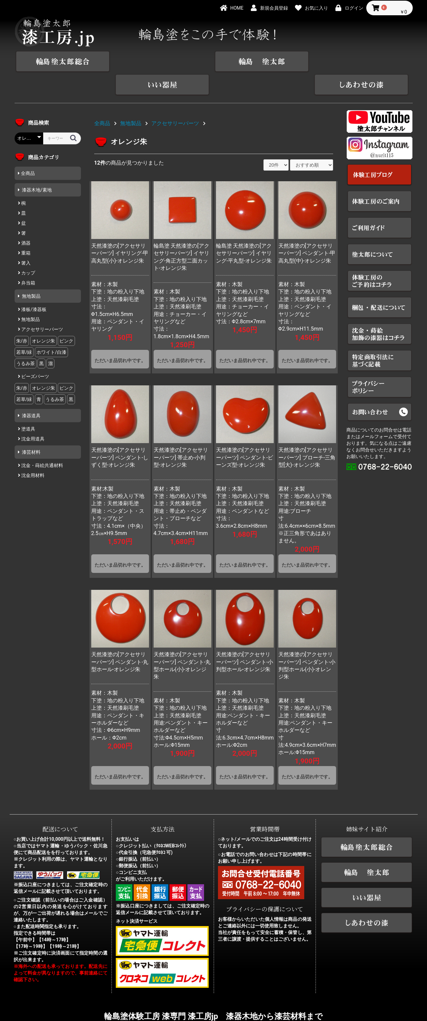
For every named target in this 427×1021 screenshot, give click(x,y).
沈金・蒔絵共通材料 (41, 442)
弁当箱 (27, 259)
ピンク (66, 317)
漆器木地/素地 (36, 166)
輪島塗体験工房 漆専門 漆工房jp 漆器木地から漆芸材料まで (213, 993)
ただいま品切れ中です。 (120, 337)
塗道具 (27, 405)
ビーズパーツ (34, 353)
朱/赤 (22, 317)
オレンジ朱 (43, 317)
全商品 (28, 150)
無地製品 (30, 272)
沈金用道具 (32, 415)
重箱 (25, 229)
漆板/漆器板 (33, 286)
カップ (27, 249)
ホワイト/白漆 (51, 329)
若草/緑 (24, 329)
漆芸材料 (30, 429)
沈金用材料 (32, 452)
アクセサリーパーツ (41, 306)
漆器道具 (30, 392)
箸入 (25, 239)
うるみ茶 (25, 340)
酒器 (25, 219)
